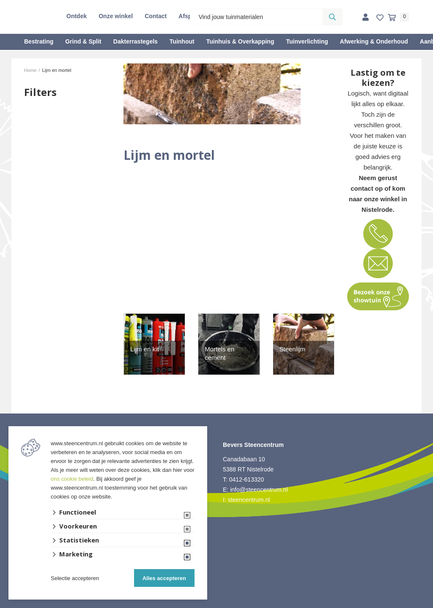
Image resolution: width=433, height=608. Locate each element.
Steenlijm (293, 349)
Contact (156, 16)
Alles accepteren (164, 578)
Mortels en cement (219, 353)
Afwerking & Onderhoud (374, 41)
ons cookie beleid (72, 479)
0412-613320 (246, 479)
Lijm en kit (144, 349)
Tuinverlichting (307, 41)
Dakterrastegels (135, 41)
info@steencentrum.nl (259, 489)
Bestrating (38, 41)
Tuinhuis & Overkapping (240, 41)
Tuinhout (182, 41)
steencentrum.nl (249, 499)
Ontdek (76, 16)
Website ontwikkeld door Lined (216, 604)
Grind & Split (83, 41)
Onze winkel (116, 16)
